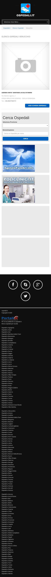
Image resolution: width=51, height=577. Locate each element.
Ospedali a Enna (6, 516)
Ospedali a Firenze (7, 518)
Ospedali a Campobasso (9, 343)
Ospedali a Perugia (7, 462)
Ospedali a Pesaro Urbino (9, 546)
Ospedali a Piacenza (8, 464)
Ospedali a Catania (7, 345)
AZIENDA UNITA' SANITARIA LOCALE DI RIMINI (17, 93)
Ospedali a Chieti (7, 511)
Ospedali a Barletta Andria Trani (11, 334)
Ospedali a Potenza (7, 550)
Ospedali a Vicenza (7, 490)
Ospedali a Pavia (6, 379)
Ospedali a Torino (7, 398)
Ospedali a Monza (7, 370)
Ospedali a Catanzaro (8, 428)
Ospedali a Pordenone (8, 467)
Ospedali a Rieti (6, 554)
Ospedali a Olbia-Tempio (9, 458)
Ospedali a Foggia (7, 353)
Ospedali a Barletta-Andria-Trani (11, 417)
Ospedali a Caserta (7, 509)
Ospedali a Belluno (7, 501)
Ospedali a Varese (7, 403)
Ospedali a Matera (7, 449)
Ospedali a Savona (7, 558)
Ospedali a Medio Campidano (10, 533)
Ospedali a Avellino (7, 415)
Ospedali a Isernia (7, 441)
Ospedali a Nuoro (7, 456)
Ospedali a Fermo (7, 351)
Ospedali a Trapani (7, 482)
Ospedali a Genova (7, 355)
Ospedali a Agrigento (8, 328)
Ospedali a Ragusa (7, 469)
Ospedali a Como (7, 347)
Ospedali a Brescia (7, 505)
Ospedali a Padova (7, 377)
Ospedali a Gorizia (7, 439)
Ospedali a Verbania (8, 569)
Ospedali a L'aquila (7, 524)
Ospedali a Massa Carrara (9, 366)
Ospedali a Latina (7, 443)
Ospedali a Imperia (7, 358)
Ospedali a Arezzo (7, 413)
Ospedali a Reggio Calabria (10, 388)
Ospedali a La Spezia (8, 360)
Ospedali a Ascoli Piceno (9, 496)
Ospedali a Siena (7, 394)
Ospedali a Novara (7, 373)
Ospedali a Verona (7, 571)
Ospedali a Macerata (8, 447)
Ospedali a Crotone (7, 349)
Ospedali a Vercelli (7, 488)
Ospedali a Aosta (7, 330)
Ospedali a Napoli (7, 537)
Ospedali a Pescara (7, 381)
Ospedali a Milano (7, 452)
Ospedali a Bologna (7, 338)
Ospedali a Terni (6, 563)
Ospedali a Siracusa (7, 477)
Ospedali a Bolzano (7, 422)
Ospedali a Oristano (7, 541)
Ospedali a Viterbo (7, 573)
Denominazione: (8, 130)
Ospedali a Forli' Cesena (9, 437)
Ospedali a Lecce (7, 526)
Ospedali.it (6, 28)
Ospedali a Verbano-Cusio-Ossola (12, 405)
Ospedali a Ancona (7, 494)
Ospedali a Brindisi (7, 340)
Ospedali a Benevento (8, 336)
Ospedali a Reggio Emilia (9, 471)
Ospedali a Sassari (7, 475)
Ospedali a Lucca (7, 364)
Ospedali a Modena (7, 535)
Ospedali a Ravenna (7, 552)
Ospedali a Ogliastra (8, 539)
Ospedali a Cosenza (7, 430)
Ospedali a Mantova (8, 531)
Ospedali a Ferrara (7, 434)
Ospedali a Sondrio (7, 561)
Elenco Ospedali (18, 28)
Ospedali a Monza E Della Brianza (12, 454)
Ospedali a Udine (7, 567)
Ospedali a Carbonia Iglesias (10, 426)
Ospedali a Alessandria (8, 411)
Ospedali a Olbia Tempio (9, 375)
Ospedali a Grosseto (8, 522)
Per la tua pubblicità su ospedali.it (12, 321)
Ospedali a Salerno (7, 392)
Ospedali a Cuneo (7, 432)
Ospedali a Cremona (8, 513)
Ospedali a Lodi (6, 528)
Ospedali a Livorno (7, 445)
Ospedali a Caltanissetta (9, 507)
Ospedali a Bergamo (8, 419)
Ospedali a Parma (7, 543)
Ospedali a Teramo (7, 479)
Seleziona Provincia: (10, 122)
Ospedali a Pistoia (7, 383)
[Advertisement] (19, 220)
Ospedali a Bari (6, 498)
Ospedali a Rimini (7, 390)
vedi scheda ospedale (37, 105)
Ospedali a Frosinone (8, 520)
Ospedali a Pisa (6, 548)
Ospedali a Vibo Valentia (9, 407)
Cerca (25, 139)
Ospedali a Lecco (7, 362)
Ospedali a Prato (6, 385)
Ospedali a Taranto (7, 396)
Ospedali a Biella (7, 503)
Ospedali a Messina (7, 368)
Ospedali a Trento (7, 565)
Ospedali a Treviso (7, 400)
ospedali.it (5, 311)
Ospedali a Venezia (7, 486)
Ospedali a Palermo (7, 460)
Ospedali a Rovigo (7, 556)
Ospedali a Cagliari (7, 424)
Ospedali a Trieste (7, 484)
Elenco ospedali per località (10, 324)
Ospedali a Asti (6, 332)
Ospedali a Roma (7, 473)
